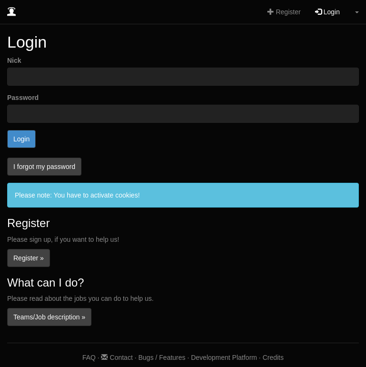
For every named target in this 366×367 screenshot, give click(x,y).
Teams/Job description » (49, 317)
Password (23, 97)
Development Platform (224, 357)
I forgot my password (44, 166)
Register (284, 12)
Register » (28, 258)
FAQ (89, 357)
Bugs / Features (161, 357)
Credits (273, 357)
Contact (116, 357)
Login (327, 12)
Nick (14, 60)
